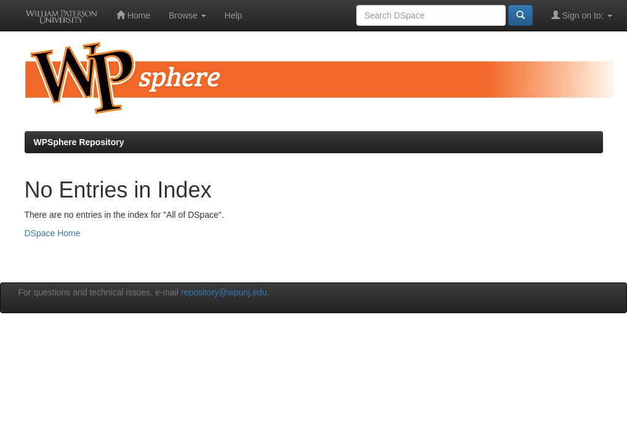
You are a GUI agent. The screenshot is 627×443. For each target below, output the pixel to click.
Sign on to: (581, 15)
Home (133, 15)
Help (233, 15)
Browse (187, 15)
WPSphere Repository (79, 142)
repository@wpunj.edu (224, 292)
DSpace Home (53, 233)
